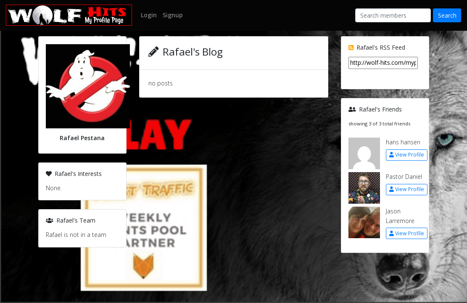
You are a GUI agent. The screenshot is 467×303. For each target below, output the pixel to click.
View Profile (406, 154)
